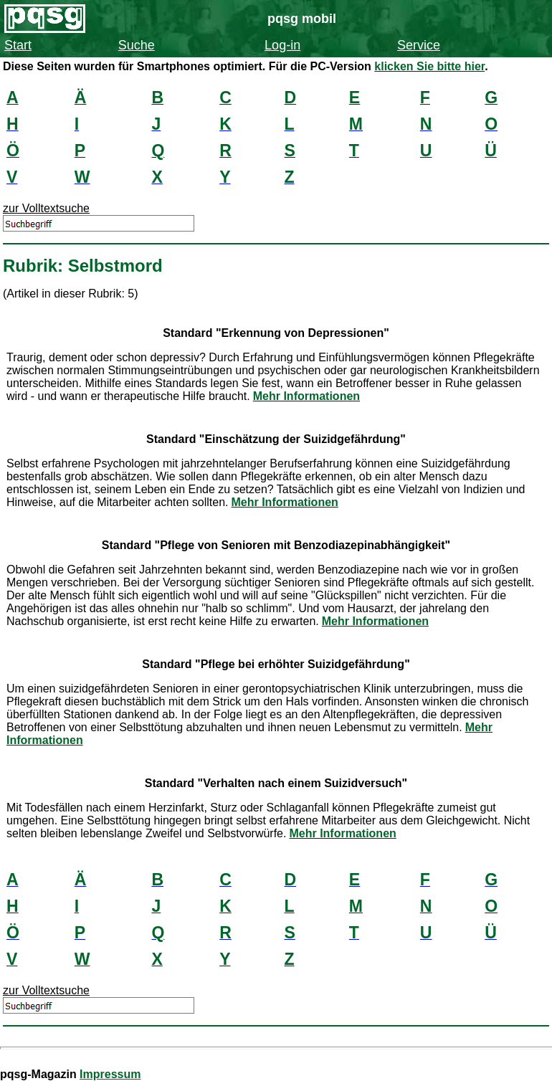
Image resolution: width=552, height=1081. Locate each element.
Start (18, 45)
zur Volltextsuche (46, 208)
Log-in (282, 45)
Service (418, 45)
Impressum (110, 1074)
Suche (136, 45)
